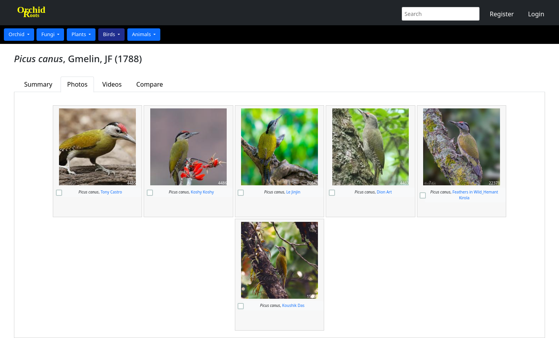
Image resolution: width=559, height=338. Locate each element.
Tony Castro (111, 192)
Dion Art (384, 192)
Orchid (17, 34)
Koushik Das (293, 305)
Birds (109, 34)
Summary (38, 84)
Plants (79, 34)
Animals (142, 34)
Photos (77, 84)
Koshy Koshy (202, 192)
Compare (149, 84)
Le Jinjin (293, 192)
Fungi (48, 34)
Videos (112, 84)
